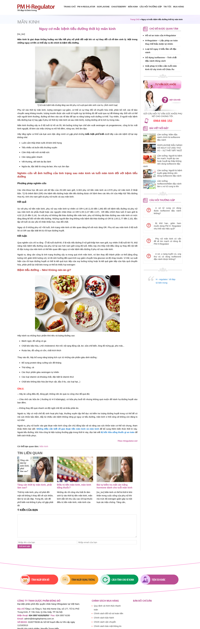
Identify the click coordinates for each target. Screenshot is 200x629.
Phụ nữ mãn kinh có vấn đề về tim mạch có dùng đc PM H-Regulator (167, 241)
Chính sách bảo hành (104, 617)
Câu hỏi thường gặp (151, 7)
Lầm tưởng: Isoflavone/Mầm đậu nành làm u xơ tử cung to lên (169, 184)
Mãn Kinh (133, 7)
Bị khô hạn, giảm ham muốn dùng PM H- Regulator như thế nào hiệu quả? (167, 226)
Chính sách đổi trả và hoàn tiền (108, 613)
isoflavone (103, 7)
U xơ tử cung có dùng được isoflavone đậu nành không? (167, 211)
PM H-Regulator (86, 7)
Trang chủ (70, 7)
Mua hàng (178, 7)
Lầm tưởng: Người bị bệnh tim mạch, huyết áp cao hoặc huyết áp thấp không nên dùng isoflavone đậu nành (162, 160)
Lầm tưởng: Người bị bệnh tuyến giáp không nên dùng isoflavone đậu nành (169, 173)
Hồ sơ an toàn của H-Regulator (160, 35)
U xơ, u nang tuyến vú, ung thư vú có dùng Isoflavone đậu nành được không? (167, 256)
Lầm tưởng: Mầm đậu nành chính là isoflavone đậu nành (168, 137)
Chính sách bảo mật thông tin (107, 626)
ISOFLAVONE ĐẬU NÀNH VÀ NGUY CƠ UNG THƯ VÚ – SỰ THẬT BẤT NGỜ (169, 148)
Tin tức (167, 7)
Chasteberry (118, 7)
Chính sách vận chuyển (105, 622)
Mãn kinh (28, 21)
